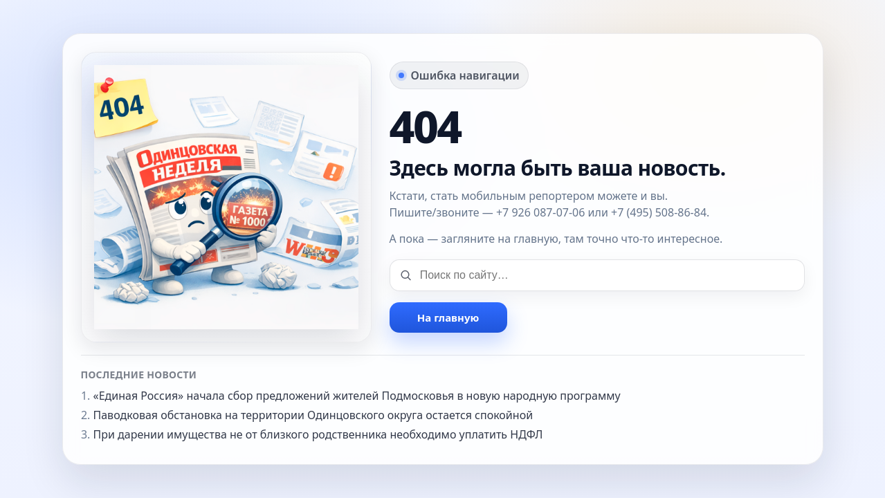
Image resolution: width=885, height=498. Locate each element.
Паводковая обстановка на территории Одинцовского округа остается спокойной (313, 415)
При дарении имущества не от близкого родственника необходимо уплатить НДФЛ (318, 434)
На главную (448, 317)
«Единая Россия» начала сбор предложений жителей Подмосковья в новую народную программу (357, 395)
